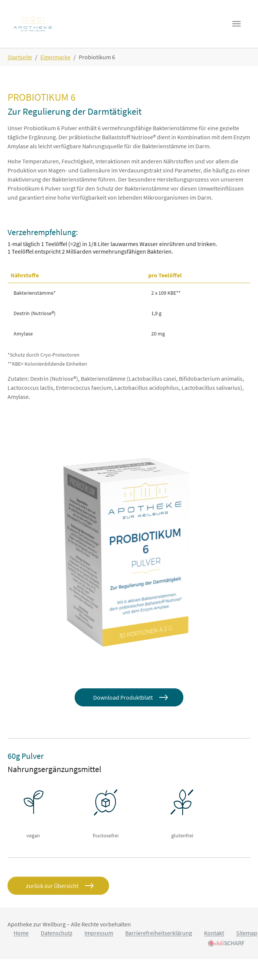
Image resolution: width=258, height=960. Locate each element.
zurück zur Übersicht (52, 887)
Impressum (98, 934)
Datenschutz (56, 934)
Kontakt (214, 934)
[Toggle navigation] (236, 24)
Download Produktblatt (123, 698)
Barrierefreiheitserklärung (158, 934)
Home (21, 934)
